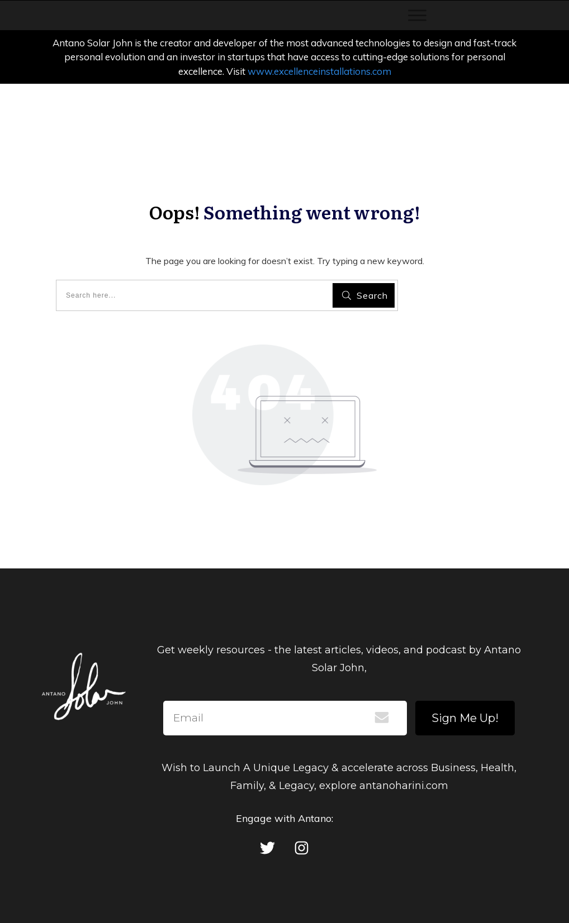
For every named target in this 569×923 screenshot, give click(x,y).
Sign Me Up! (465, 718)
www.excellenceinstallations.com (319, 71)
